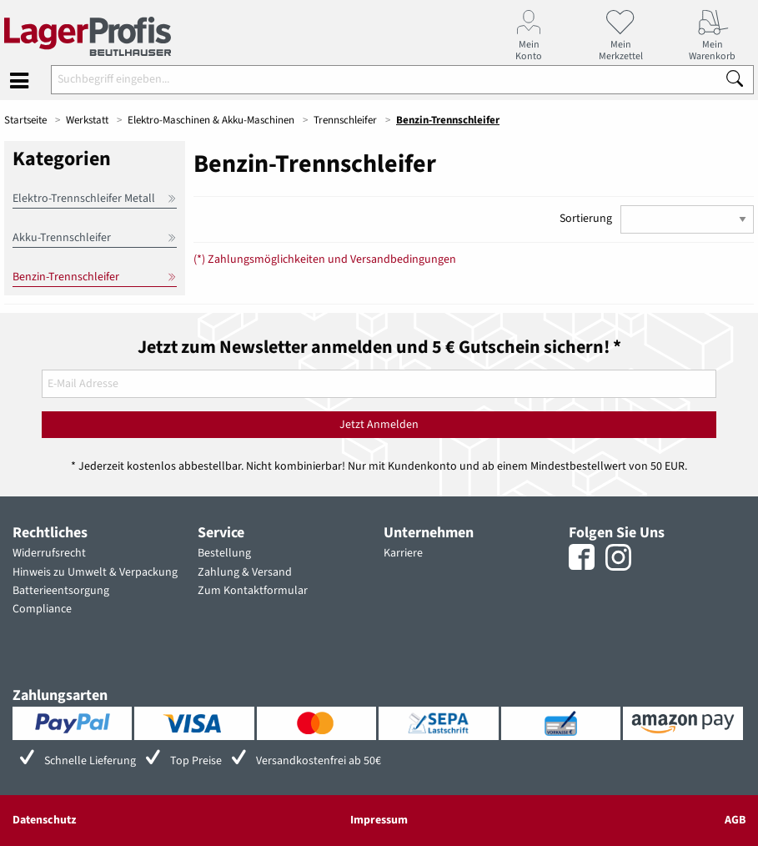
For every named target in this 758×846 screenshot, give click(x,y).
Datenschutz (44, 820)
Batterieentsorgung (61, 590)
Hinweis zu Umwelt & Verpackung (95, 572)
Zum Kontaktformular (253, 590)
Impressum (379, 820)
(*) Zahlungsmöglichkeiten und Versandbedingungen (324, 259)
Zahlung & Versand (245, 572)
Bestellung (224, 553)
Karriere (403, 553)
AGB (735, 820)
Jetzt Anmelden (379, 424)
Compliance (42, 609)
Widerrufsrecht (49, 553)
